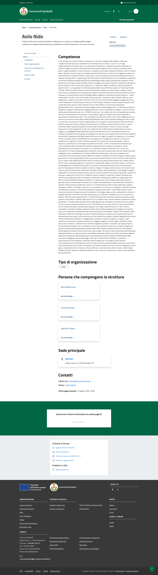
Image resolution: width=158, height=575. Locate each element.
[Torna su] (152, 569)
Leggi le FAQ (54, 545)
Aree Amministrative (27, 509)
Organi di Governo (26, 505)
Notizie (111, 505)
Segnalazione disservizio (58, 541)
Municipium (120, 571)
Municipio (69, 358)
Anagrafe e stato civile (57, 505)
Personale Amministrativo (28, 523)
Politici (22, 520)
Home (24, 27)
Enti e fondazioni (25, 516)
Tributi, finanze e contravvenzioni (90, 505)
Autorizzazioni (84, 509)
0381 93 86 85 (71, 385)
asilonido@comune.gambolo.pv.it (80, 381)
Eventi (111, 526)
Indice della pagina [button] (30, 53)
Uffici (45, 27)
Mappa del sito (55, 571)
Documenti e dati (25, 527)
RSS (21, 571)
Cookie (45, 571)
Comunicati (113, 509)
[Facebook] (113, 11)
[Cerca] (136, 11)
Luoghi (111, 522)
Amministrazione (35, 27)
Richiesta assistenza (56, 548)
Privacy (38, 571)
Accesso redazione (132, 571)
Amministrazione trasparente (89, 538)
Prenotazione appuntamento (59, 538)
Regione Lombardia (26, 2)
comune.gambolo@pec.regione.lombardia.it (35, 559)
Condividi (114, 37)
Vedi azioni (124, 37)
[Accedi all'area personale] (128, 2)
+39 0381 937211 (33, 543)
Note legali (83, 545)
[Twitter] (118, 11)
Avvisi (111, 512)
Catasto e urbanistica (57, 509)
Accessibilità (29, 571)
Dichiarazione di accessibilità (89, 548)
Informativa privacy (86, 541)
